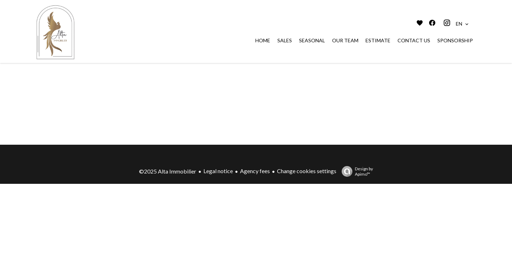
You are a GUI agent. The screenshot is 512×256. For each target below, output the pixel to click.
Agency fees (255, 170)
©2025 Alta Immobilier (167, 171)
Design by (355, 171)
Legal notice (218, 170)
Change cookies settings (306, 170)
